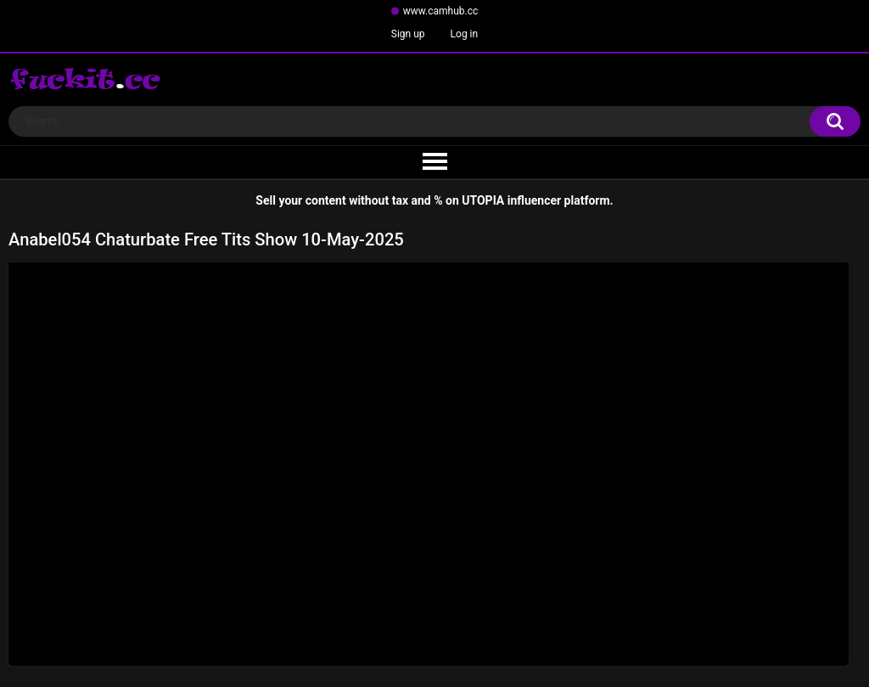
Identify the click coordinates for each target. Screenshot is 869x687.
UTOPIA (483, 200)
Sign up (408, 34)
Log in (465, 34)
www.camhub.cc (441, 11)
